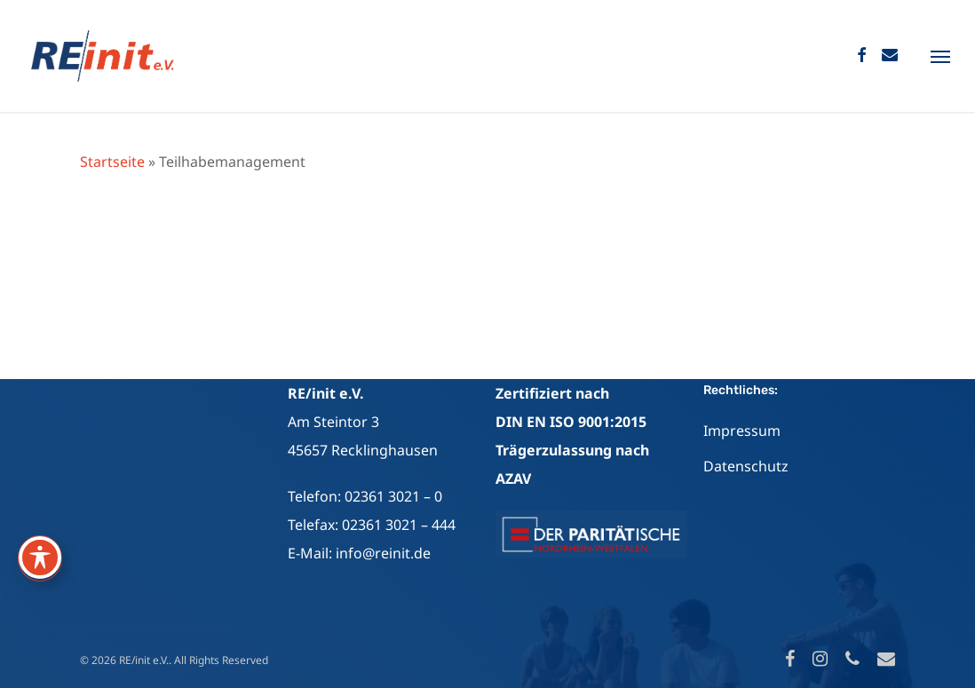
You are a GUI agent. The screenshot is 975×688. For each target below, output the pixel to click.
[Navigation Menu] (940, 56)
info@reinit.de (383, 553)
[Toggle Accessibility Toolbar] (40, 557)
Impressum (742, 430)
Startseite (112, 161)
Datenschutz (746, 466)
